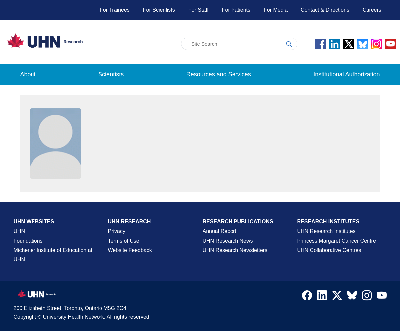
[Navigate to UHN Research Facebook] (307, 297)
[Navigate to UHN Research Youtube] (382, 297)
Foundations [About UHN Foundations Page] (28, 241)
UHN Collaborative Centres (329, 250)
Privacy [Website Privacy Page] (116, 231)
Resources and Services (218, 74)
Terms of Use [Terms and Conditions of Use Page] (123, 241)
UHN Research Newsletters (235, 250)
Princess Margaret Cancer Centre (336, 241)
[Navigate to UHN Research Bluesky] (352, 296)
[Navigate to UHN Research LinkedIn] (322, 297)
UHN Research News (228, 241)
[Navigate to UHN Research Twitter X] (337, 297)
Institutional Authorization (346, 74)
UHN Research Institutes (326, 231)
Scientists (111, 74)
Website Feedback (130, 250)
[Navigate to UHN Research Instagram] (367, 297)
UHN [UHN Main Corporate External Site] (19, 231)
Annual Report (219, 231)
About (28, 74)
